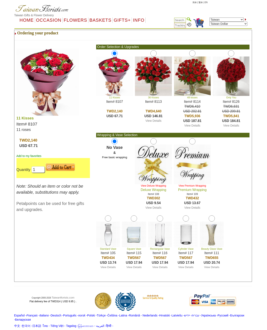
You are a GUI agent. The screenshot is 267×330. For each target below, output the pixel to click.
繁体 (201, 2)
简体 (195, 2)
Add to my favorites (29, 156)
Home (27, 20)
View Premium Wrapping (192, 185)
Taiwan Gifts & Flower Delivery (34, 15)
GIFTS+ (122, 20)
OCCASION (49, 20)
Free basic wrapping (114, 157)
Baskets (100, 20)
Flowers (75, 20)
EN (206, 2)
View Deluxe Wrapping (153, 185)
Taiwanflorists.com (63, 297)
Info (138, 20)
